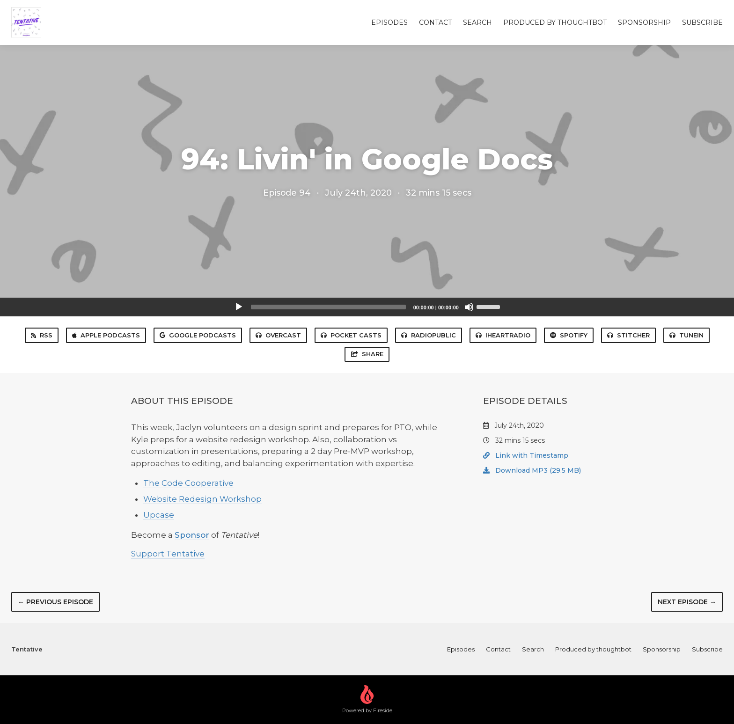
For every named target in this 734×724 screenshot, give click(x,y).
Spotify (568, 335)
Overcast (278, 335)
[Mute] (469, 307)
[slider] (328, 307)
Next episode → (687, 602)
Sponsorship (644, 22)
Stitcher (628, 335)
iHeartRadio (503, 335)
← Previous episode (55, 602)
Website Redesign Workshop (202, 499)
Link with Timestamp (525, 455)
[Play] (238, 307)
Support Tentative (168, 553)
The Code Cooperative (188, 483)
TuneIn (686, 335)
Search (477, 22)
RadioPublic (428, 335)
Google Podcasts (198, 335)
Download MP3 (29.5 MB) (532, 470)
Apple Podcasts (106, 335)
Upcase (158, 514)
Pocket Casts (351, 335)
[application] (367, 307)
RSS (41, 335)
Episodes (389, 22)
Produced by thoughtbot (555, 22)
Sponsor (192, 535)
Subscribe (702, 22)
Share (367, 354)
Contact (435, 22)
